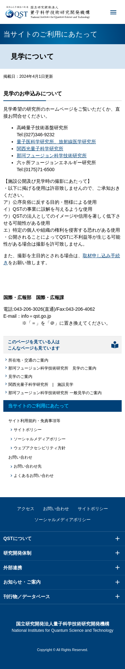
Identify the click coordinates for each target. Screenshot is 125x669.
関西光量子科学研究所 (40, 148)
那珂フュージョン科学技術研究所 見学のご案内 (52, 368)
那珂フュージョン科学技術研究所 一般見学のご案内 (54, 392)
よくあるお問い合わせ (34, 475)
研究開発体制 (17, 553)
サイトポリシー (28, 429)
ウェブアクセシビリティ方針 (40, 448)
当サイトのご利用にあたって (38, 405)
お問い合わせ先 (28, 466)
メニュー (109, 12)
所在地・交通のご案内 (28, 360)
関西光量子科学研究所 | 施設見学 (40, 384)
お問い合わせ (56, 508)
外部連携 (12, 567)
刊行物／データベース (26, 596)
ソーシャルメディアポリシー (40, 439)
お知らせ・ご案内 (22, 582)
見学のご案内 (20, 376)
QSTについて (17, 538)
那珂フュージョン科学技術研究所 (52, 155)
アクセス (25, 508)
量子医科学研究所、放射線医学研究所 (56, 141)
